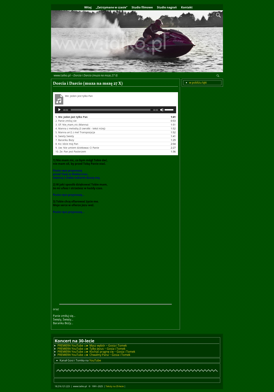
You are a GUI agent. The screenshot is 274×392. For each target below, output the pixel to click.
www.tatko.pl (62, 75)
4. (80, 128)
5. (75, 132)
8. (66, 143)
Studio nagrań (167, 7)
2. (66, 120)
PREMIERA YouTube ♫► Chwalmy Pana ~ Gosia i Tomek (93, 355)
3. (71, 124)
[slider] (110, 110)
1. (71, 117)
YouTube (95, 360)
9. (77, 147)
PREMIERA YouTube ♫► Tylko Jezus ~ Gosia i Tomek (91, 349)
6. (64, 136)
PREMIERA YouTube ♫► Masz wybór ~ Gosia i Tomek (92, 345)
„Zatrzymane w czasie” (111, 7)
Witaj (88, 7)
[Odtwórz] (59, 110)
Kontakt (187, 7)
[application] (115, 109)
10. (70, 151)
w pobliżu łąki (198, 82)
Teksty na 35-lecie (115, 386)
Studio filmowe (142, 7)
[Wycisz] (162, 110)
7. (64, 140)
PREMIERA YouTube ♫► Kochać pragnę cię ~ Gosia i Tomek (96, 352)
